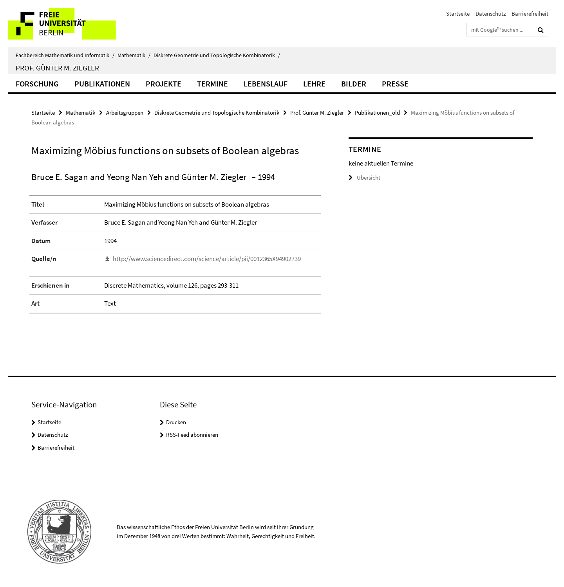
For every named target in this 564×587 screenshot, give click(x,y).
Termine (212, 83)
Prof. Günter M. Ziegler (57, 67)
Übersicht (364, 177)
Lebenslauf (265, 83)
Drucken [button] (176, 422)
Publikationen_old (377, 112)
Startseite (458, 13)
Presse (395, 83)
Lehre (314, 83)
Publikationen (102, 83)
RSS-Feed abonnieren (192, 434)
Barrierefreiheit (530, 13)
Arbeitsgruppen (124, 112)
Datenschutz (490, 13)
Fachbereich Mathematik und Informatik (65, 55)
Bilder (353, 83)
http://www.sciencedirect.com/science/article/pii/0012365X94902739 (207, 258)
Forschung (37, 83)
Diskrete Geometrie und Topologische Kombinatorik (217, 55)
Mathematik (134, 55)
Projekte (163, 83)
